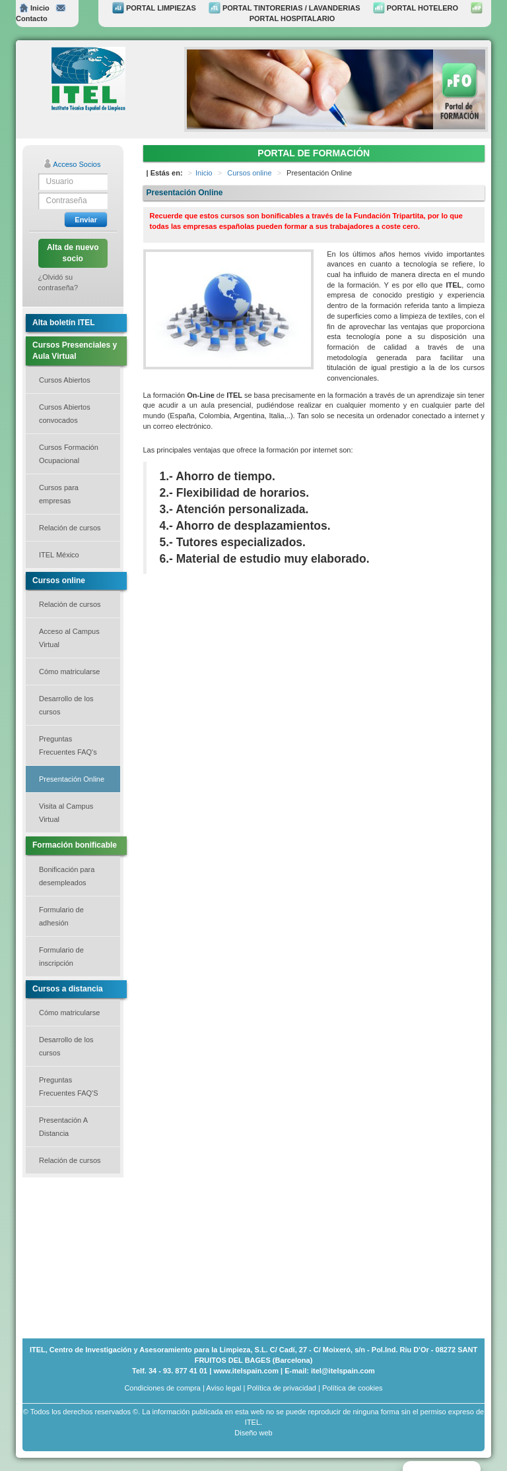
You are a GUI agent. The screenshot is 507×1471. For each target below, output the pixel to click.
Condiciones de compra (162, 1388)
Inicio (34, 8)
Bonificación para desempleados (66, 876)
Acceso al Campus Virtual (69, 637)
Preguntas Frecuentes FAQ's (68, 745)
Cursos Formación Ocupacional (68, 453)
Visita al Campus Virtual (66, 812)
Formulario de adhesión (61, 916)
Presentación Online (71, 779)
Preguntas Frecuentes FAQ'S (68, 1086)
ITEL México (59, 555)
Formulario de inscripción (61, 956)
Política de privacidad (281, 1388)
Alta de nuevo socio (73, 253)
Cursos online (249, 173)
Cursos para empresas (59, 494)
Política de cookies (352, 1388)
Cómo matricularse (69, 671)
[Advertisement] (88, 1257)
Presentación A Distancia (63, 1126)
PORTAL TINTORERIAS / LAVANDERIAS (284, 8)
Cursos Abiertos (64, 380)
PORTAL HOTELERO (415, 8)
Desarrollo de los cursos (66, 705)
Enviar (86, 220)
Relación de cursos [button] (70, 528)
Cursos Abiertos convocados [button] (64, 413)
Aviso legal (223, 1388)
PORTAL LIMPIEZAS (154, 8)
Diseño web (253, 1433)
